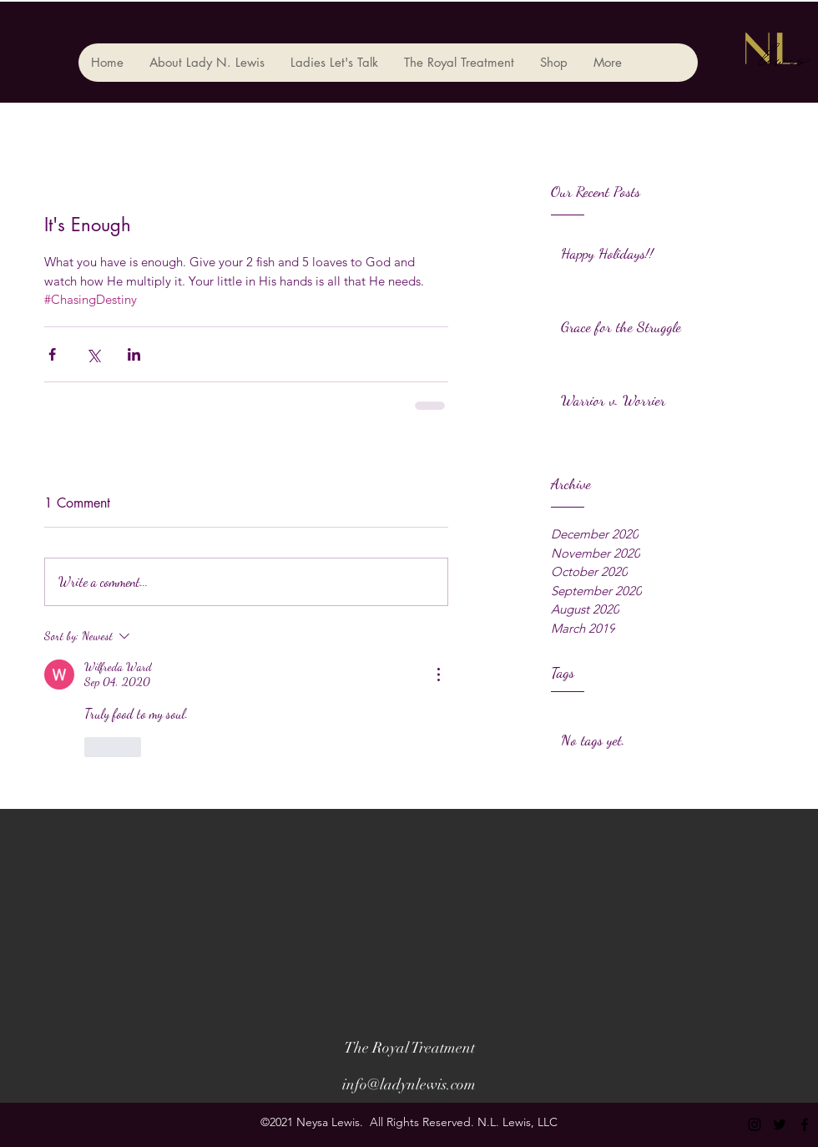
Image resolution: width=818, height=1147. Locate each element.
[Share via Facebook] (52, 354)
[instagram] (754, 1124)
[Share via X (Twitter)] (93, 354)
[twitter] (779, 1124)
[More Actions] (438, 674)
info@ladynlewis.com (409, 1084)
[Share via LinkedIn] (134, 354)
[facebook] (804, 1124)
